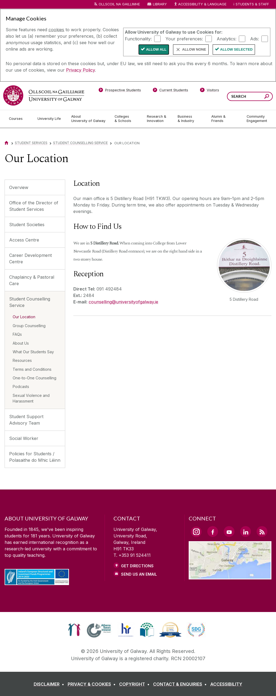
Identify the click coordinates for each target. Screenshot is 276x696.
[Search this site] (266, 97)
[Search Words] (250, 96)
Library (160, 4)
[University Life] (50, 118)
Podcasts (21, 386)
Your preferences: (184, 38)
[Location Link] (230, 576)
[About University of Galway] (88, 118)
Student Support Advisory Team (26, 420)
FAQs (17, 334)
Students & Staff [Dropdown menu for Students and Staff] (252, 4)
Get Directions (137, 566)
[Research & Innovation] (158, 118)
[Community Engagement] (256, 118)
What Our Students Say (33, 351)
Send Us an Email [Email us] (139, 574)
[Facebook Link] (212, 531)
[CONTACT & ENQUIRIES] (181, 684)
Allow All (156, 49)
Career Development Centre (30, 258)
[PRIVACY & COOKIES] (93, 684)
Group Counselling (29, 325)
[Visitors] (209, 91)
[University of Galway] (43, 95)
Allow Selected (236, 49)
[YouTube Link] (229, 531)
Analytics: (226, 38)
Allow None (194, 49)
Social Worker (23, 438)
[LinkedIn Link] (245, 531)
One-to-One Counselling (34, 378)
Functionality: (138, 38)
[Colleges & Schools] (126, 118)
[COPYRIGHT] (135, 684)
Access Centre (24, 240)
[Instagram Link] (196, 531)
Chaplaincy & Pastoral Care (31, 280)
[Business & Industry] (190, 118)
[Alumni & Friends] (224, 118)
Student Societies (26, 224)
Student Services (31, 143)
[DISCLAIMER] (50, 684)
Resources (22, 360)
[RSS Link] (262, 531)
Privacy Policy (80, 70)
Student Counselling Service (80, 143)
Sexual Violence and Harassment (31, 398)
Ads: (254, 38)
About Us (21, 343)
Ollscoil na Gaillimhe (119, 4)
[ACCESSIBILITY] (226, 684)
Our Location (24, 316)
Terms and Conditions (32, 369)
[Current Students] (171, 91)
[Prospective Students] (119, 91)
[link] (74, 630)
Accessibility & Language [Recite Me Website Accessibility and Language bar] (200, 4)
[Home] (6, 143)
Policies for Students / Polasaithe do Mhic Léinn (34, 457)
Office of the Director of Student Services (33, 206)
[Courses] (19, 118)
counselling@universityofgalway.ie (123, 302)
